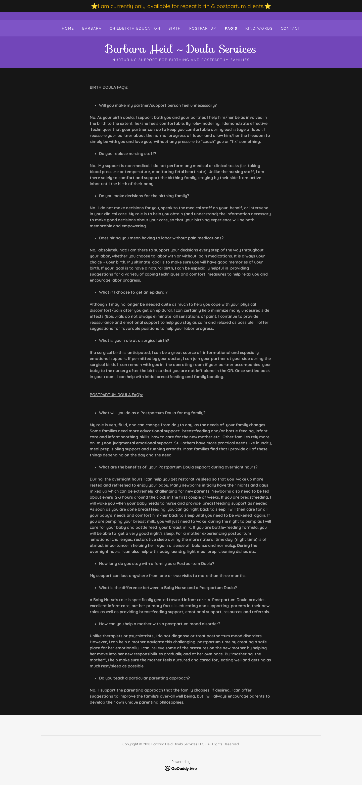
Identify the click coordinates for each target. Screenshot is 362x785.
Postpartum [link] (203, 28)
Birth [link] (174, 28)
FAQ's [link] (231, 28)
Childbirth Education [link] (135, 28)
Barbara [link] (92, 28)
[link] (181, 51)
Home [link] (68, 28)
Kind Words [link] (259, 28)
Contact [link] (290, 28)
